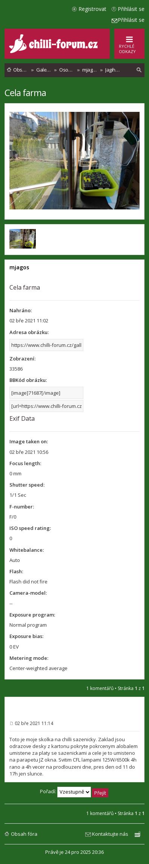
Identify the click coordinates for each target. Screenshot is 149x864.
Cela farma (25, 92)
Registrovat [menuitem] (92, 8)
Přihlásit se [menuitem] (131, 8)
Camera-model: (28, 592)
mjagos (19, 267)
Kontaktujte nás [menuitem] (110, 833)
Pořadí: (74, 792)
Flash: (16, 571)
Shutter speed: (27, 484)
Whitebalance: (26, 549)
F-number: (21, 506)
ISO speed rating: (30, 528)
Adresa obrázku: (29, 332)
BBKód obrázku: (28, 380)
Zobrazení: (22, 358)
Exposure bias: (26, 636)
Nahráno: (20, 310)
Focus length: (25, 463)
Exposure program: (32, 614)
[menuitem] (139, 70)
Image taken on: (28, 441)
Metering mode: (28, 658)
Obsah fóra (24, 833)
